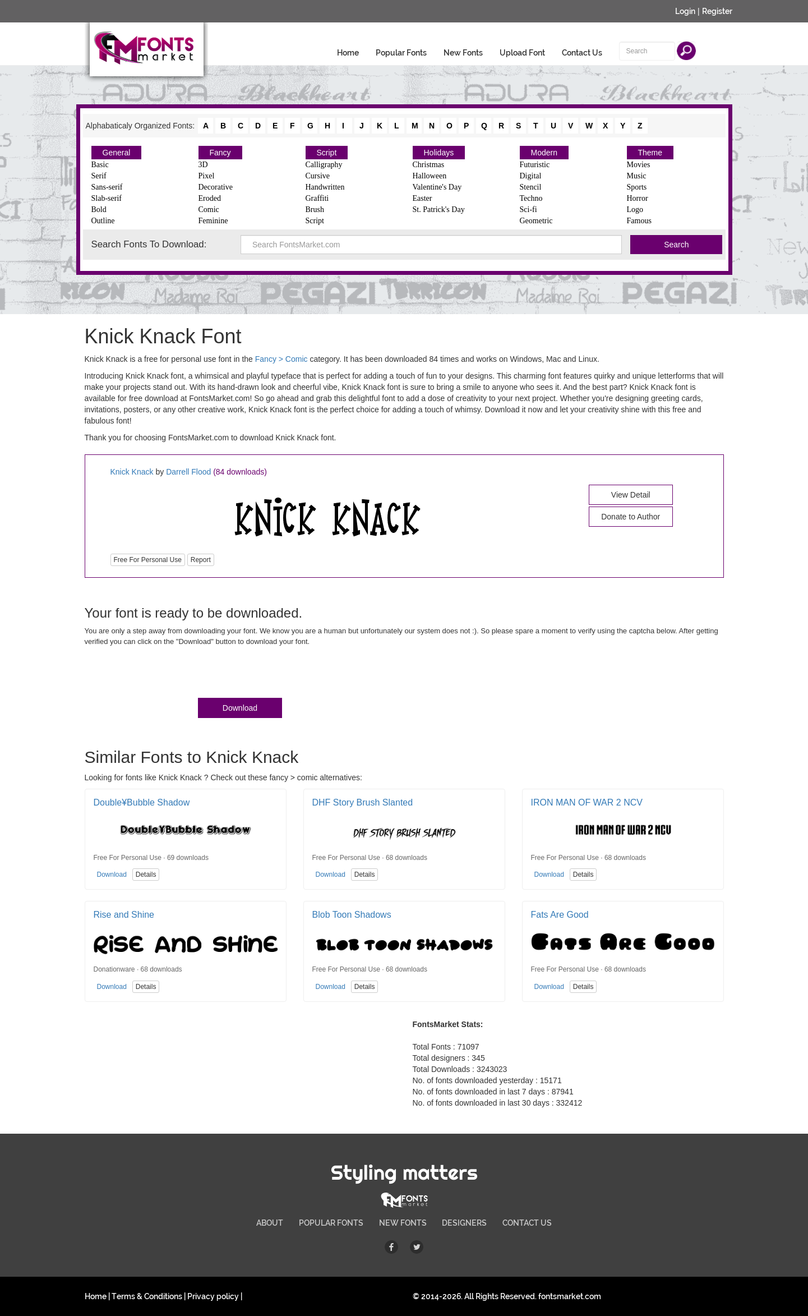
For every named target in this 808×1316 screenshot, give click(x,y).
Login (685, 11)
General (117, 152)
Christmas (429, 164)
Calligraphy (324, 164)
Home (348, 52)
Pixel (206, 176)
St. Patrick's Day (439, 209)
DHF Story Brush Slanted (362, 802)
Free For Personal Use (148, 560)
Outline (103, 221)
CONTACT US (527, 1222)
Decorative (215, 187)
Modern (544, 152)
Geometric (536, 221)
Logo (635, 209)
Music (637, 176)
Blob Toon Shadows (351, 914)
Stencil (531, 187)
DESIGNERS (464, 1222)
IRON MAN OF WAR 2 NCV (587, 802)
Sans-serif (107, 187)
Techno (531, 198)
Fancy (220, 152)
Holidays (439, 152)
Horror (637, 198)
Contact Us (582, 52)
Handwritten (325, 187)
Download (240, 707)
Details (146, 874)
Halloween (430, 176)
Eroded (209, 198)
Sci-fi (528, 209)
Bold (99, 209)
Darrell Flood (188, 471)
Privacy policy (213, 1296)
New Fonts (463, 52)
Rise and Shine (124, 914)
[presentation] (170, 674)
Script (327, 152)
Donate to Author (630, 516)
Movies (638, 164)
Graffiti (317, 198)
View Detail (630, 494)
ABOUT (269, 1222)
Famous (639, 221)
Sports (637, 187)
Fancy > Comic (281, 359)
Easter (422, 198)
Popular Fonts (401, 52)
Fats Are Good (560, 914)
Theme (650, 152)
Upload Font (522, 52)
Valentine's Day (437, 187)
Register (717, 11)
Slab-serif (106, 198)
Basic (100, 164)
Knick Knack (133, 471)
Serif (99, 176)
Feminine (213, 221)
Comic (208, 209)
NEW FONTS (403, 1222)
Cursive (318, 176)
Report (201, 560)
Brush (315, 209)
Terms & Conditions (147, 1296)
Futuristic (535, 164)
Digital (531, 176)
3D (203, 164)
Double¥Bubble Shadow (142, 802)
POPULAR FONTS (331, 1222)
